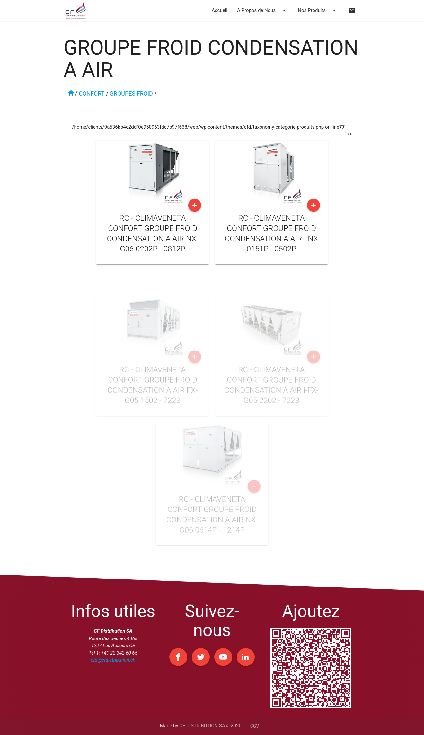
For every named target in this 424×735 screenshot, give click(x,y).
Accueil (219, 10)
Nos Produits (318, 10)
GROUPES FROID (131, 93)
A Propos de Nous (262, 10)
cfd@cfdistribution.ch (113, 660)
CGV (254, 726)
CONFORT (91, 93)
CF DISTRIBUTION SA (202, 726)
